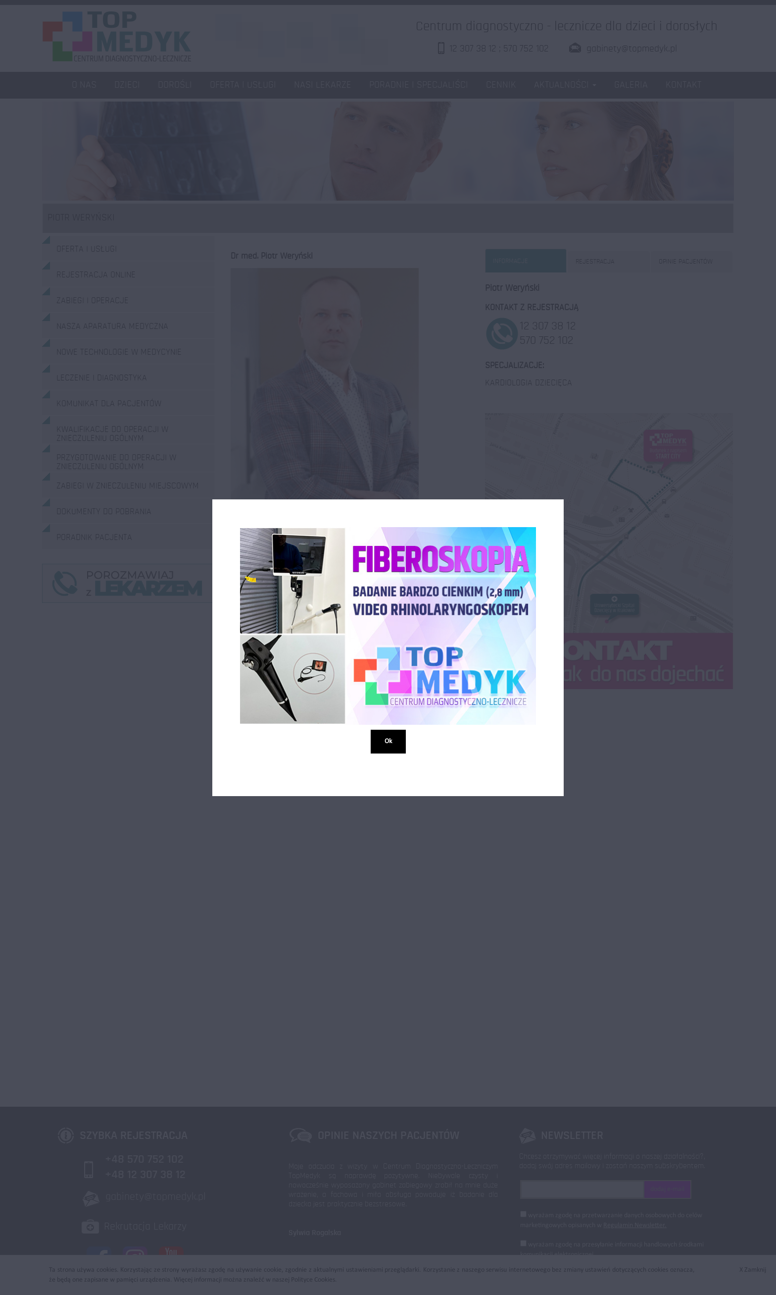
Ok (388, 741)
